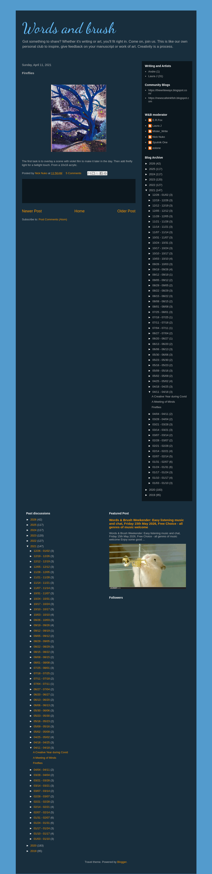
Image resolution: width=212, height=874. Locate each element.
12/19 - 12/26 (160, 200)
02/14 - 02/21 (160, 451)
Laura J (152, 76)
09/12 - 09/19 (160, 274)
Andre (152, 71)
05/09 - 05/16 (160, 370)
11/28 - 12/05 (160, 216)
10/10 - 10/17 (160, 253)
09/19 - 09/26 (160, 269)
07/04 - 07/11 (160, 328)
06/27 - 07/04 (160, 333)
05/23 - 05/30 (160, 359)
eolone (157, 148)
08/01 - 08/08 (160, 306)
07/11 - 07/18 (160, 322)
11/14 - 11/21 (160, 226)
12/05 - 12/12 (160, 210)
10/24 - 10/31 (160, 242)
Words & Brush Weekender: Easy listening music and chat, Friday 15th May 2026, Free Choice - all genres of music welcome (146, 523)
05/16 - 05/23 (160, 365)
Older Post (126, 211)
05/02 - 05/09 (160, 375)
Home (79, 211)
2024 (152, 174)
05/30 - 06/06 (160, 354)
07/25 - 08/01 (160, 312)
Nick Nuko (159, 136)
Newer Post (32, 211)
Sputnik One (160, 142)
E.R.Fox (157, 120)
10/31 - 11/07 (160, 237)
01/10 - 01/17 (160, 477)
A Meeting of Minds (163, 401)
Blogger (121, 861)
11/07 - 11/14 (160, 232)
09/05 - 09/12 (160, 280)
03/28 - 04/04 (160, 419)
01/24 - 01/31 (160, 467)
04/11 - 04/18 (160, 391)
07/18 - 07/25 (160, 317)
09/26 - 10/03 (160, 264)
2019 (152, 495)
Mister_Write (160, 131)
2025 (152, 169)
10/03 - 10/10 (160, 258)
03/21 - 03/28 (160, 424)
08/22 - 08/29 (160, 290)
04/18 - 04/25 (160, 386)
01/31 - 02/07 (160, 461)
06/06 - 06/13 (160, 349)
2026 (152, 163)
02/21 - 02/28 (160, 445)
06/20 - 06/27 (160, 338)
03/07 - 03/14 (160, 435)
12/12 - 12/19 (160, 205)
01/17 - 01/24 (160, 472)
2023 (152, 179)
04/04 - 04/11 (160, 413)
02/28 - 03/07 (160, 440)
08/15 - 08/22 (160, 296)
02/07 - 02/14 (160, 456)
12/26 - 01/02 (160, 194)
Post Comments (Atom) (53, 219)
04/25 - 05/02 (160, 381)
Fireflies (156, 407)
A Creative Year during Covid (169, 396)
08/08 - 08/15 (160, 301)
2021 (152, 190)
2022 (152, 185)
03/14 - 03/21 (160, 429)
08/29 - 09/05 (160, 285)
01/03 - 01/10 (160, 483)
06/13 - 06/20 (160, 344)
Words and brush (69, 28)
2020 (152, 489)
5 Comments (73, 173)
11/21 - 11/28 (160, 221)
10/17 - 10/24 (160, 248)
